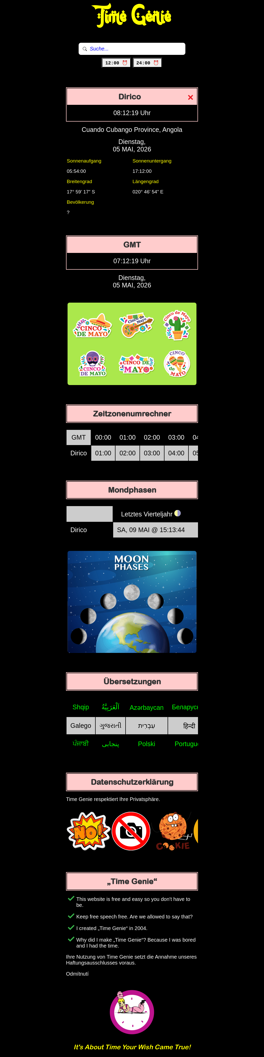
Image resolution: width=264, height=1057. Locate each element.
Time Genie (132, 17)
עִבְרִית (146, 725)
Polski (146, 743)
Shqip (80, 707)
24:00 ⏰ (147, 63)
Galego (80, 725)
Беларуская (189, 707)
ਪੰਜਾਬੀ (81, 743)
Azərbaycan (147, 707)
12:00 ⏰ (116, 63)
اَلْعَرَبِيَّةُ (110, 707)
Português (189, 743)
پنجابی (110, 743)
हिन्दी (189, 726)
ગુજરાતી (110, 725)
